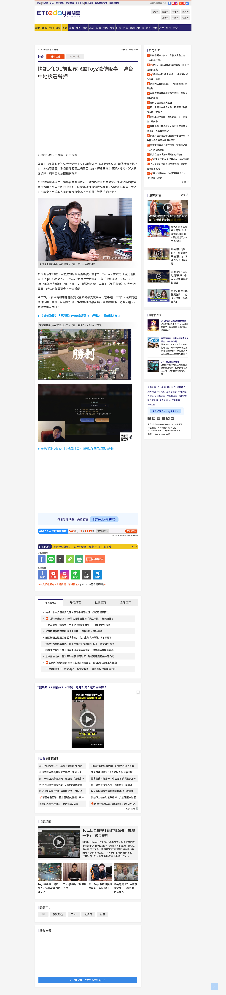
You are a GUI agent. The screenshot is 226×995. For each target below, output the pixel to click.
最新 (37, 27)
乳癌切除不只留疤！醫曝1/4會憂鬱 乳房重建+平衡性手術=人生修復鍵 (179, 234)
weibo (184, 3)
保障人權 (75, 56)
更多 (185, 181)
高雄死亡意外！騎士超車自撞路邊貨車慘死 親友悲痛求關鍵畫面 (79, 650)
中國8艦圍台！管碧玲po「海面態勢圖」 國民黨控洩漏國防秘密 (82, 669)
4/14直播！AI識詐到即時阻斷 (173, 321)
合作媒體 (182, 391)
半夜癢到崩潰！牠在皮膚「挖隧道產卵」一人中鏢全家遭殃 (167, 147)
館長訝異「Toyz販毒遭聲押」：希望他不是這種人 (125, 888)
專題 (64, 27)
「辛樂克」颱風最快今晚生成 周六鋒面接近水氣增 (167, 166)
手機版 (45, 3)
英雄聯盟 (58, 914)
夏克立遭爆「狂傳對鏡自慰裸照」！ (167, 154)
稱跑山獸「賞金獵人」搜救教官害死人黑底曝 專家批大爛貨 (167, 128)
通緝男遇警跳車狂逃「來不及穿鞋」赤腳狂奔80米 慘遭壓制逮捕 (79, 643)
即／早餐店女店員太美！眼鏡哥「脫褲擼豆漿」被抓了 (167, 110)
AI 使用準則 (174, 400)
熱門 (51, 27)
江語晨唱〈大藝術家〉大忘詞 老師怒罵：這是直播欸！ (71, 687)
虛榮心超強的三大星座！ (162, 102)
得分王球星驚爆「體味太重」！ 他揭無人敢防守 (167, 119)
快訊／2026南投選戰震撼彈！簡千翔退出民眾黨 (168, 67)
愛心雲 (185, 11)
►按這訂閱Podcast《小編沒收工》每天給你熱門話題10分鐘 (76, 448)
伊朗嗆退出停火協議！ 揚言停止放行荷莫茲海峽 (167, 76)
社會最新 (100, 602)
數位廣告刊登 (101, 3)
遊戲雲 (185, 17)
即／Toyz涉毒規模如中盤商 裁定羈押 (100, 886)
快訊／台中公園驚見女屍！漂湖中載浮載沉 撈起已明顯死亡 (77, 612)
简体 (39, 3)
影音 (102, 914)
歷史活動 (60, 3)
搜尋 (164, 3)
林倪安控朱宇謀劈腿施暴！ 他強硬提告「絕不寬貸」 (179, 296)
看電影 (155, 11)
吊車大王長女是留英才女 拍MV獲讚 (169, 159)
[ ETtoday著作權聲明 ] (92, 584)
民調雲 (165, 11)
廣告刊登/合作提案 (156, 391)
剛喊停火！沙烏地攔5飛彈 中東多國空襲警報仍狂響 (179, 277)
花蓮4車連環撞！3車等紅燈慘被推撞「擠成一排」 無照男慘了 (81, 618)
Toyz (74, 914)
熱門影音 (75, 602)
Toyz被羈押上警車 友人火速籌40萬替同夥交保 (49, 888)
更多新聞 (130, 531)
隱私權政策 (172, 395)
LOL (43, 914)
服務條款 (183, 395)
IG (176, 3)
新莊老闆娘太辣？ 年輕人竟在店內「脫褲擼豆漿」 (166, 58)
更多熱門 (132, 808)
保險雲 (175, 17)
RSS (180, 3)
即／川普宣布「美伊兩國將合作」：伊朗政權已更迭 (167, 176)
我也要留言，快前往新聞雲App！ (87, 980)
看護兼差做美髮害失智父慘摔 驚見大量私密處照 (167, 95)
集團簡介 (181, 387)
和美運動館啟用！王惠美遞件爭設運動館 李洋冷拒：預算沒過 (179, 256)
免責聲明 (163, 400)
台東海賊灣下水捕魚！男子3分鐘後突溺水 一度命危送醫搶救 (77, 624)
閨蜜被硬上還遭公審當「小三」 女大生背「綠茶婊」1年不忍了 (78, 637)
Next (132, 546)
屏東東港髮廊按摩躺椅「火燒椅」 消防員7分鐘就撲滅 (73, 631)
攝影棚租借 (114, 3)
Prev (136, 546)
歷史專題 (70, 3)
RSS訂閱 (151, 404)
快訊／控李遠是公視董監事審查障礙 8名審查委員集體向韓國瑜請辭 (168, 138)
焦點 (44, 27)
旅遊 (91, 27)
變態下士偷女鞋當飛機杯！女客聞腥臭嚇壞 (113, 797)
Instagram (158, 418)
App (52, 3)
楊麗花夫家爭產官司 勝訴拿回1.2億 (58, 803)
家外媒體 (89, 3)
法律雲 (175, 11)
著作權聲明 (153, 400)
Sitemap (161, 395)
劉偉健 (88, 914)
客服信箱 (152, 395)
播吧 (58, 27)
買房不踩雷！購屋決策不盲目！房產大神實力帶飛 (174, 340)
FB (169, 3)
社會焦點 (55, 56)
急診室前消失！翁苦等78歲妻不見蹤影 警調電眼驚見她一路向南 (79, 656)
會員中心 (79, 3)
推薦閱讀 (50, 603)
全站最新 (125, 602)
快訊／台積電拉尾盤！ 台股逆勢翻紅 (74, 547)
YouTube (173, 3)
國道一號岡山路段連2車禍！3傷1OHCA (114, 803)
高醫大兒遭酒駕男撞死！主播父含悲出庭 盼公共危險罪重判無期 (82, 662)
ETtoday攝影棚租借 (170, 361)
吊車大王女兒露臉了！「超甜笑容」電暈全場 (167, 86)
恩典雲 (165, 17)
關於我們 (171, 387)
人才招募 (161, 387)
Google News (187, 3)
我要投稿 (152, 387)
